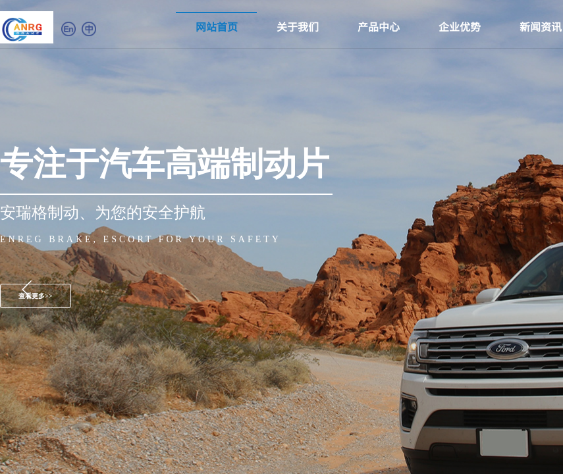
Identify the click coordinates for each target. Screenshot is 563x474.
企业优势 (460, 26)
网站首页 (217, 26)
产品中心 (379, 26)
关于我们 (298, 26)
